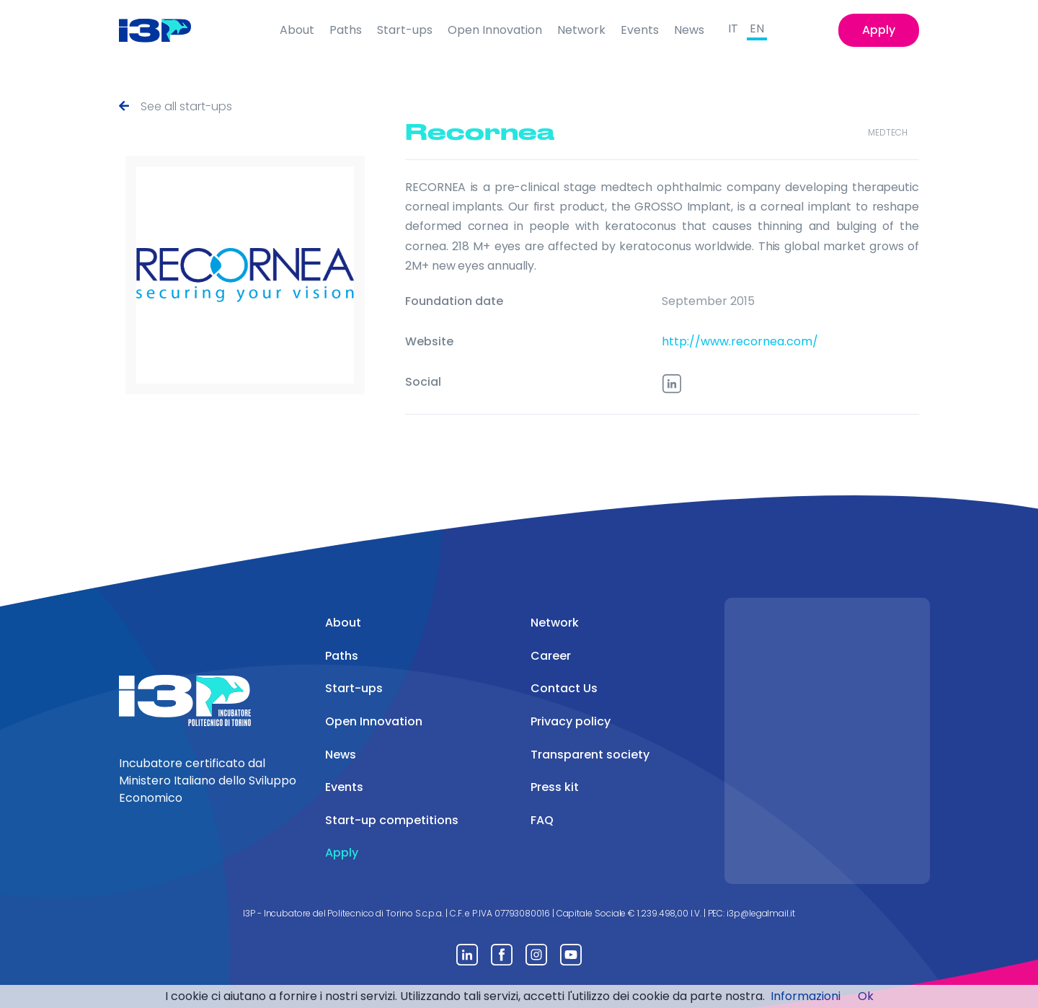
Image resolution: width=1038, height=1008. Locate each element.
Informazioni (805, 996)
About (297, 30)
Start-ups (404, 30)
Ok (866, 996)
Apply (878, 30)
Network (581, 30)
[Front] (166, 30)
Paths (345, 30)
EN (757, 28)
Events (640, 30)
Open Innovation (495, 30)
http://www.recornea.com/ (740, 341)
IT (733, 28)
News (689, 30)
